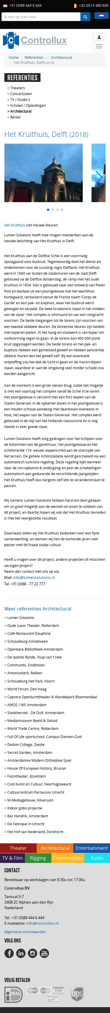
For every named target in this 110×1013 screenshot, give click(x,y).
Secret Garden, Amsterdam (29, 752)
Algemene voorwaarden (25, 931)
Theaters (17, 87)
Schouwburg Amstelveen (27, 641)
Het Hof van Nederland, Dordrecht (35, 831)
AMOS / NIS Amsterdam (26, 704)
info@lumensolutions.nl (34, 577)
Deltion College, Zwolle (26, 744)
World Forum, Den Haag (27, 689)
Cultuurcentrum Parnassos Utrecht (35, 792)
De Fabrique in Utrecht (25, 823)
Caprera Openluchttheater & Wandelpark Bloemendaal (52, 696)
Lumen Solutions (20, 617)
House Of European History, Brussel (36, 768)
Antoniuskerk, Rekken (24, 672)
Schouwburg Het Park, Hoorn (31, 681)
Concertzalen (21, 93)
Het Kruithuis (14, 225)
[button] (101, 15)
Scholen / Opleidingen (28, 105)
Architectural (61, 57)
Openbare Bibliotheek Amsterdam (35, 649)
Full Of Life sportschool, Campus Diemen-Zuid (44, 736)
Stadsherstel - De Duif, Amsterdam (35, 712)
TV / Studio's (20, 99)
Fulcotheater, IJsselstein (26, 776)
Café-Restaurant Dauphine (29, 633)
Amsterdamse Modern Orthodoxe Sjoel (39, 760)
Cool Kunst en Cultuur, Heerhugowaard (39, 784)
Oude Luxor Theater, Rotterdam (33, 625)
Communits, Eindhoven (26, 665)
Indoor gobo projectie (24, 808)
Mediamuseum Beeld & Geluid (32, 720)
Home (14, 57)
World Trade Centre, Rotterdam (32, 728)
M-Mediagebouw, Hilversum (30, 800)
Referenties (34, 57)
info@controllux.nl (42, 923)
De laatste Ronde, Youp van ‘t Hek (34, 657)
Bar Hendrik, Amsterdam (27, 816)
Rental (15, 117)
